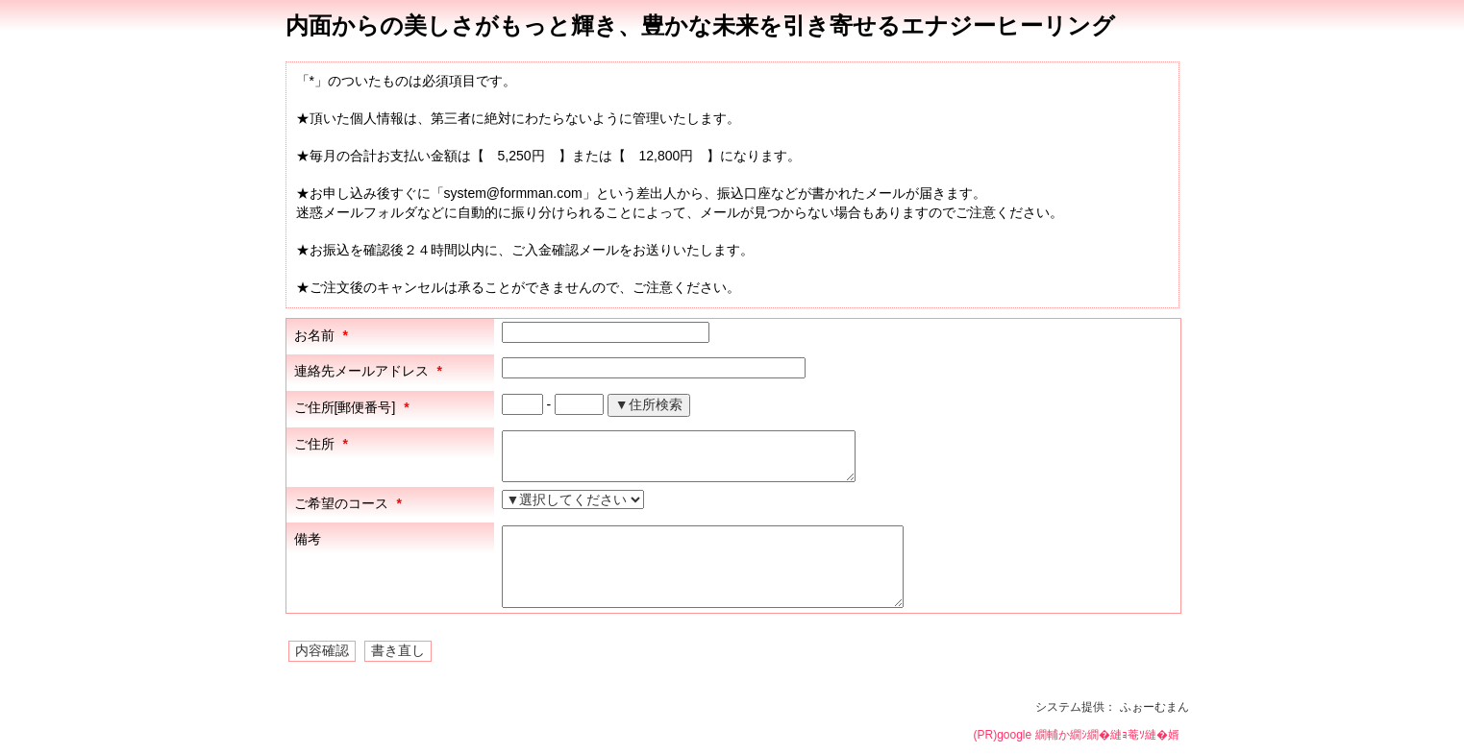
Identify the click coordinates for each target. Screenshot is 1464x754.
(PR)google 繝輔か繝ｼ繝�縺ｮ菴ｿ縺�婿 (1076, 735)
